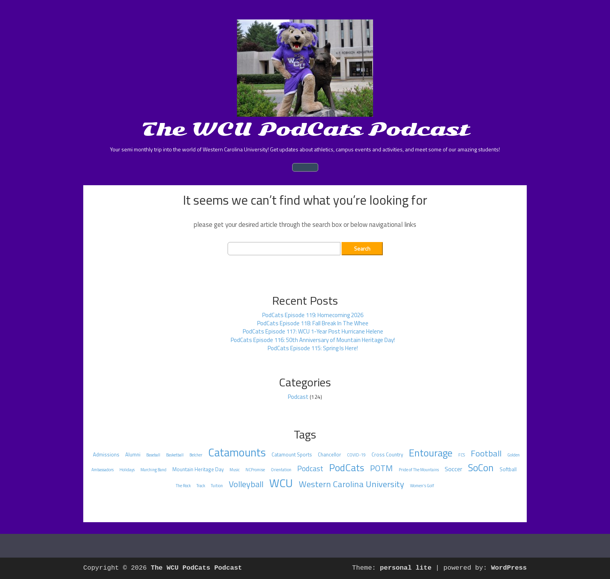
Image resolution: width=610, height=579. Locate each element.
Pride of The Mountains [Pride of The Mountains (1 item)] (419, 470)
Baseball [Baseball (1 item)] (153, 455)
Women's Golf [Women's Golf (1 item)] (422, 485)
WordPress (509, 567)
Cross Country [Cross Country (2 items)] (387, 454)
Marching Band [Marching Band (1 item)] (153, 470)
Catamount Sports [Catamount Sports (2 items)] (292, 454)
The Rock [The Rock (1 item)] (183, 485)
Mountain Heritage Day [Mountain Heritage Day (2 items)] (198, 469)
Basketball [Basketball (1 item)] (175, 455)
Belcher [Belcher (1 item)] (195, 455)
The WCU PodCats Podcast (305, 129)
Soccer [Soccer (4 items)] (453, 469)
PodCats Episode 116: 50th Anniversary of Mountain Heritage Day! (313, 339)
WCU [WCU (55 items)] (281, 482)
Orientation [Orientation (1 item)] (281, 470)
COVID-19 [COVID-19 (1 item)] (356, 455)
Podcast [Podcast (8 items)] (310, 468)
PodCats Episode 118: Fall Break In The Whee (312, 323)
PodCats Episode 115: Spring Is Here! (313, 348)
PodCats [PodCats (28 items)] (346, 467)
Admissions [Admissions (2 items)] (106, 454)
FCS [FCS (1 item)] (461, 455)
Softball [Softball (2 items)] (508, 469)
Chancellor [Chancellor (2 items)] (329, 454)
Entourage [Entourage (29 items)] (430, 452)
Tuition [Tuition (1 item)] (217, 485)
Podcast (298, 396)
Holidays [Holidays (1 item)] (127, 470)
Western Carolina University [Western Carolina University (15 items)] (351, 484)
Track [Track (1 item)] (200, 485)
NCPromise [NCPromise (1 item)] (255, 470)
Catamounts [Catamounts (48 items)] (237, 452)
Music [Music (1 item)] (235, 470)
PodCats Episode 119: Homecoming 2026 (312, 315)
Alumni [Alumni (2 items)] (132, 454)
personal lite (406, 567)
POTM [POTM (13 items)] (381, 468)
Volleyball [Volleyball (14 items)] (246, 484)
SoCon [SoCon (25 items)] (481, 467)
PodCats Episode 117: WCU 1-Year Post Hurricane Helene (313, 331)
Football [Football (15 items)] (486, 453)
